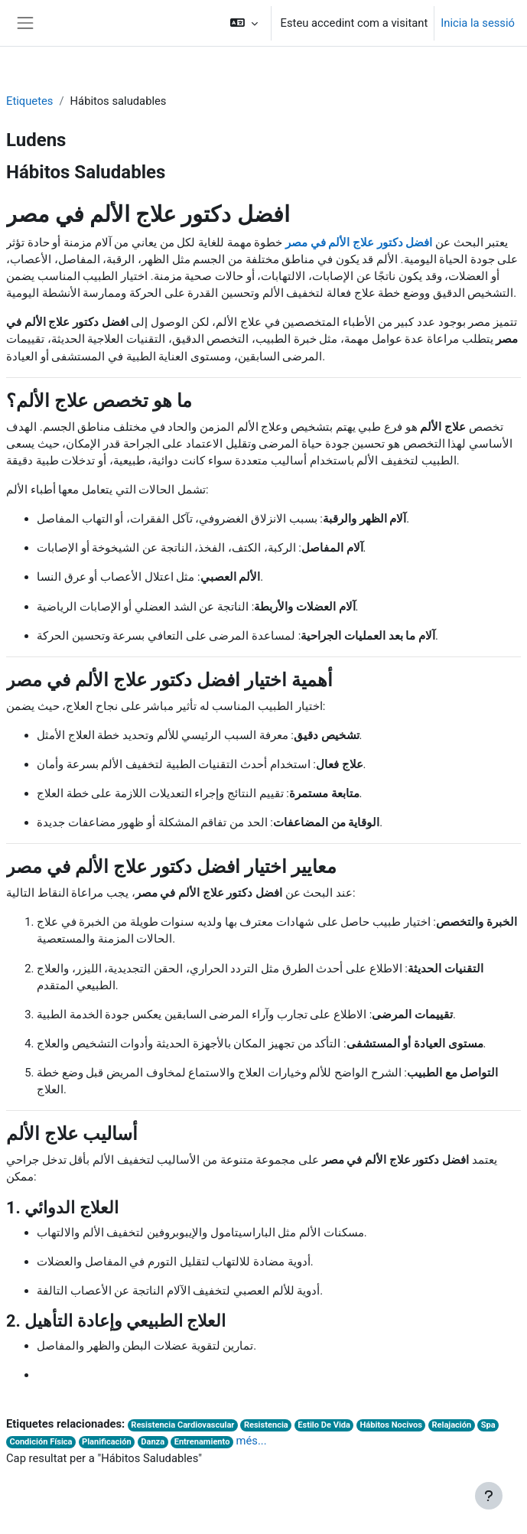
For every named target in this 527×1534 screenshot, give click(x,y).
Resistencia (266, 1425)
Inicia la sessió (478, 23)
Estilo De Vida (324, 1425)
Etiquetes (29, 101)
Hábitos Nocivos (391, 1425)
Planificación (107, 1442)
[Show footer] (489, 1496)
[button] (243, 23)
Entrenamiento (202, 1442)
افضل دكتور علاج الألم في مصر (358, 242)
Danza (152, 1442)
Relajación (451, 1425)
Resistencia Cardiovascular (182, 1425)
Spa (488, 1425)
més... (251, 1441)
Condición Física (40, 1442)
